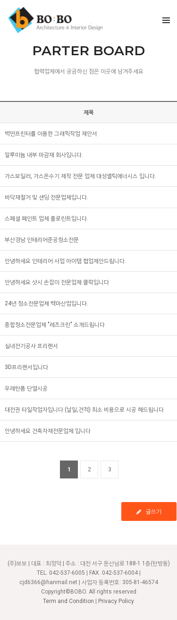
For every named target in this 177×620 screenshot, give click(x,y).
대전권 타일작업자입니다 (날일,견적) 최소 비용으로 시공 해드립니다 (84, 409)
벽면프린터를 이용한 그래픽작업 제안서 (51, 133)
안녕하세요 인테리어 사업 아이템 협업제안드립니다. (65, 261)
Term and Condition (68, 601)
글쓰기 (148, 511)
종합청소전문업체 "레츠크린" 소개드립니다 (55, 324)
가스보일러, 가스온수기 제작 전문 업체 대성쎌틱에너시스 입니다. (80, 176)
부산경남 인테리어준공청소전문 (42, 239)
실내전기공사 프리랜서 (31, 346)
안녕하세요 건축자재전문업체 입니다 (48, 430)
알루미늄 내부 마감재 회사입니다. (44, 154)
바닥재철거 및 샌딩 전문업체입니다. (46, 197)
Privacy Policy (116, 601)
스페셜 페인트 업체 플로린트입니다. (46, 218)
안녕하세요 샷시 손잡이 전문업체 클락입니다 (57, 282)
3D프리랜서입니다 (26, 367)
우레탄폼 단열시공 (26, 388)
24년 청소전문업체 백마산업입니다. (46, 303)
